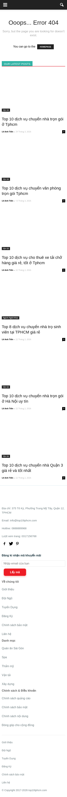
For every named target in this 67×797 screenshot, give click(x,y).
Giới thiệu (8, 589)
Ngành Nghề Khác (10, 318)
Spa (4, 657)
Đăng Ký (7, 616)
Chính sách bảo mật (14, 625)
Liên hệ (6, 634)
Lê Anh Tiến (7, 131)
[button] (62, 5)
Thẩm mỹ (8, 666)
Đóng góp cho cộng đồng (18, 725)
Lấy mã (15, 572)
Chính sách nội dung (15, 716)
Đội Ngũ (7, 598)
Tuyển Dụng (10, 607)
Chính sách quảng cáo (16, 698)
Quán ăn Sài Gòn (13, 648)
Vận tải (6, 110)
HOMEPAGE (45, 47)
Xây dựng (8, 684)
